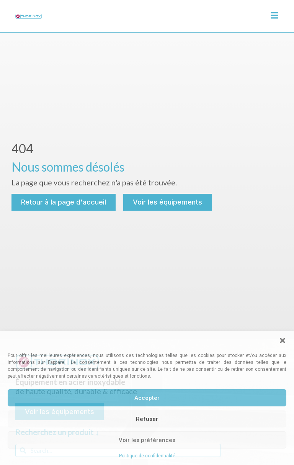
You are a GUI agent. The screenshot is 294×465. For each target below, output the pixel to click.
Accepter (147, 398)
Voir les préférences (147, 440)
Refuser (147, 419)
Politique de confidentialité (147, 455)
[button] (282, 340)
